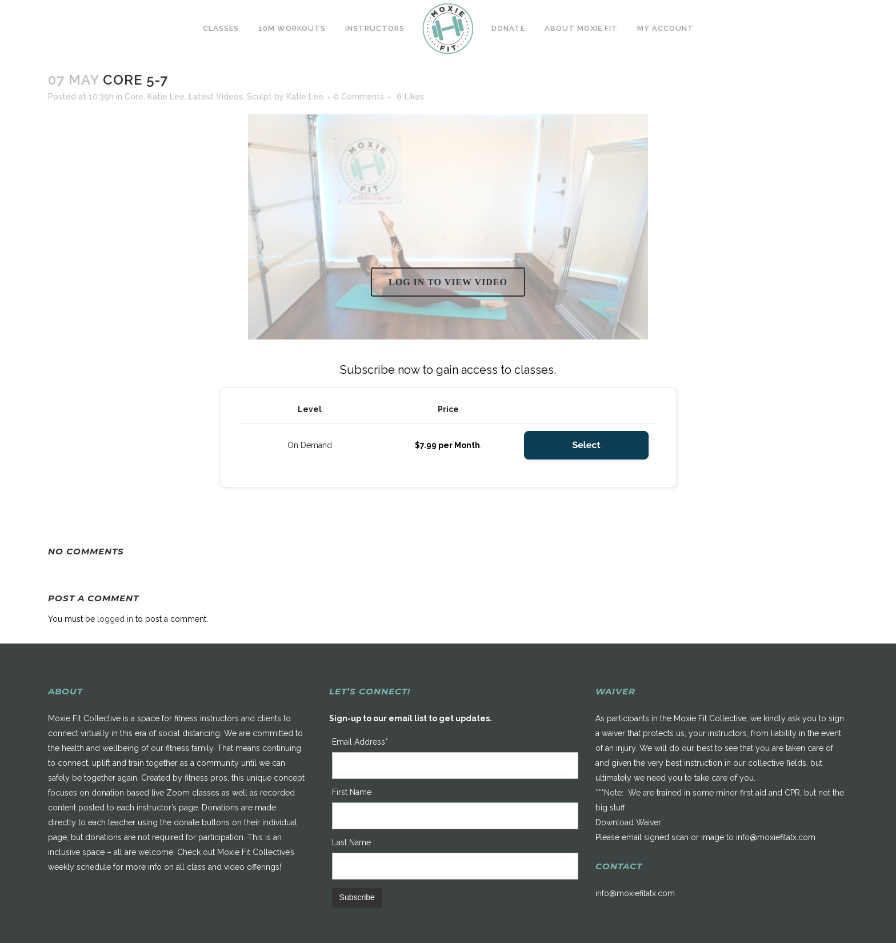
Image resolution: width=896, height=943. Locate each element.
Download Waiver (628, 822)
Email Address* (360, 741)
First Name (351, 792)
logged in (115, 619)
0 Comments (359, 96)
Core (134, 96)
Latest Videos (216, 96)
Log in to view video (448, 282)
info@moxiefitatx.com (775, 837)
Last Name (351, 842)
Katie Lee (166, 96)
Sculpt (259, 96)
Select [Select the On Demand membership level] (586, 444)
